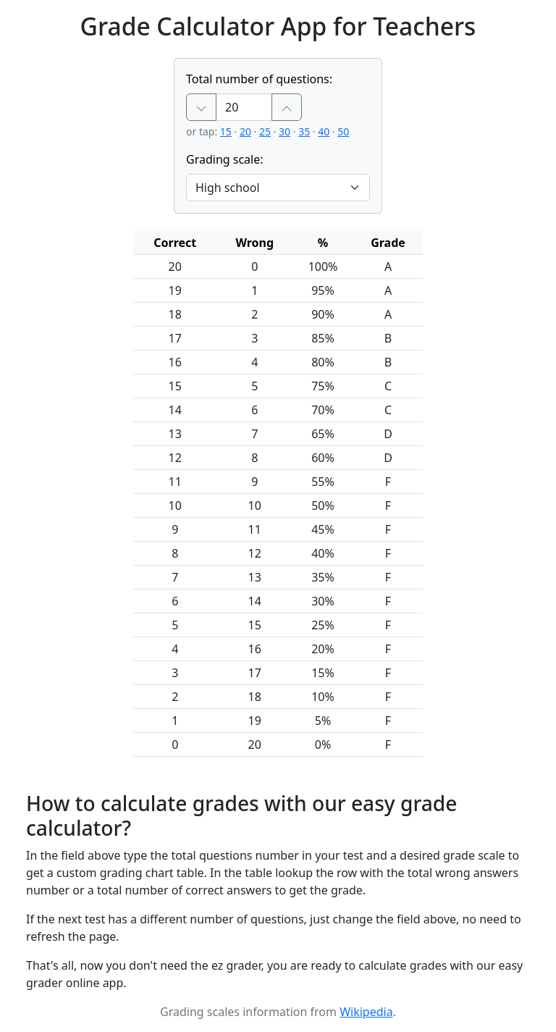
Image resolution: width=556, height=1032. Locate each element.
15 (226, 131)
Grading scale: (225, 159)
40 (323, 131)
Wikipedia (366, 1012)
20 (245, 131)
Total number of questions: (259, 79)
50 (343, 131)
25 (265, 131)
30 (284, 131)
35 (304, 131)
